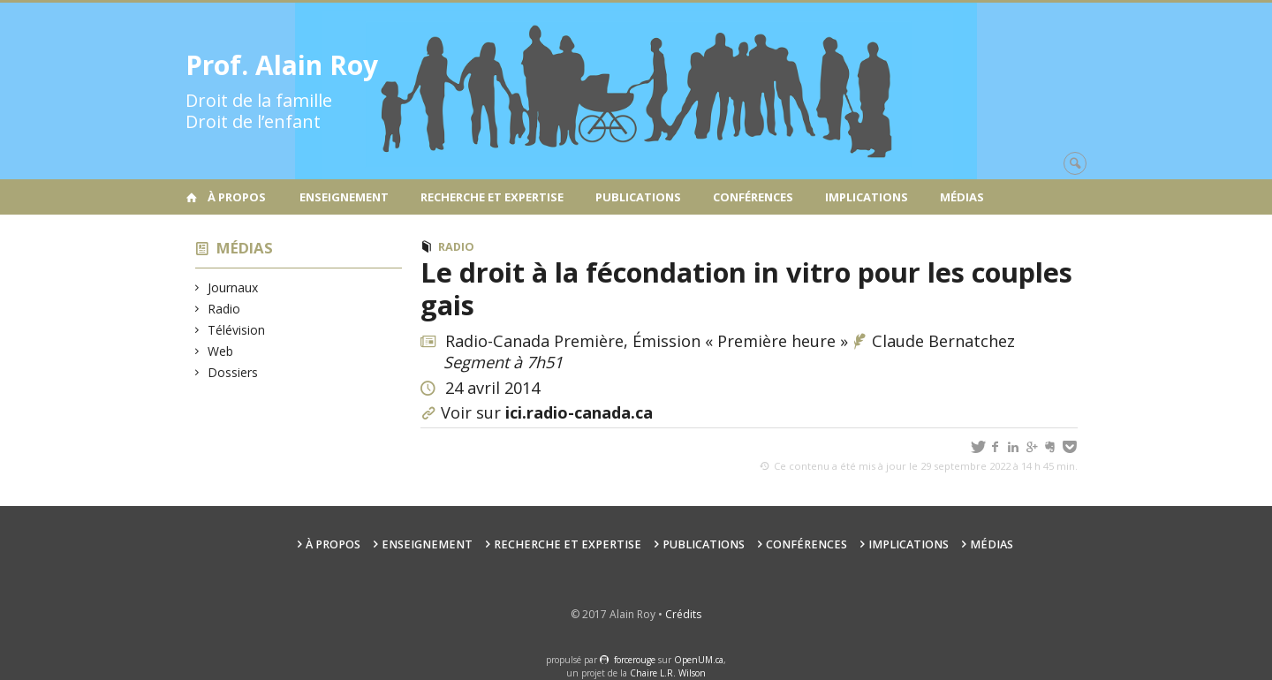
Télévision (236, 329)
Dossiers (233, 372)
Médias (962, 197)
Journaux (233, 287)
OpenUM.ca (698, 660)
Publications (638, 197)
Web (220, 351)
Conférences (753, 197)
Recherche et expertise (492, 197)
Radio (224, 308)
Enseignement (344, 197)
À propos (237, 197)
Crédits (683, 614)
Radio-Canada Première (534, 340)
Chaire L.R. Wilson (668, 673)
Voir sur (547, 412)
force (634, 660)
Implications (866, 197)
